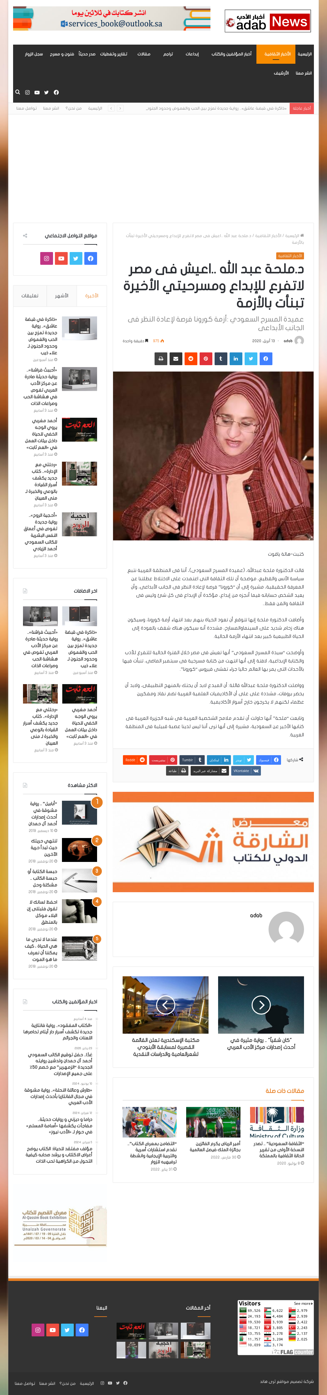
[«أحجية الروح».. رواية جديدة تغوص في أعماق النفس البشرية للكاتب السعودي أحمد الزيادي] (79, 524)
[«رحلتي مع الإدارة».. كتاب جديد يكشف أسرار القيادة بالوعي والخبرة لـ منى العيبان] (79, 474)
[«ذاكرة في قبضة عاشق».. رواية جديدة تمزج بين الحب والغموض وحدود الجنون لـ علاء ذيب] (79, 328)
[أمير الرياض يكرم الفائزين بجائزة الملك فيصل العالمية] (213, 1122)
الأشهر (61, 295)
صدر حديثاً (87, 54)
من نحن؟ (73, 108)
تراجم (168, 54)
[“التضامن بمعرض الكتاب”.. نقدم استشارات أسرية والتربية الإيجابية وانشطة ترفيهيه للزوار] (150, 1122)
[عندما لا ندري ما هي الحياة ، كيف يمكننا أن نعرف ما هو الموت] (79, 948)
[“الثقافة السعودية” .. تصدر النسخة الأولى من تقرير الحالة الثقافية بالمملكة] (277, 1122)
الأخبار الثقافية (277, 54)
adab (288, 341)
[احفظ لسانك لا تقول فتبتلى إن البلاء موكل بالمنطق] (79, 911)
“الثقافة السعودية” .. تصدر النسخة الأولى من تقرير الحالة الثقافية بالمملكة (279, 1149)
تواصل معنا (26, 108)
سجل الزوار (34, 54)
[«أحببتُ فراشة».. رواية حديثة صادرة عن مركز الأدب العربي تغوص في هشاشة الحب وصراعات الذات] (79, 379)
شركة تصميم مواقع (295, 1381)
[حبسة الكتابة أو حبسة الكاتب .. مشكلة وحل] (79, 881)
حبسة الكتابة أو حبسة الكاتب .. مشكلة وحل (42, 878)
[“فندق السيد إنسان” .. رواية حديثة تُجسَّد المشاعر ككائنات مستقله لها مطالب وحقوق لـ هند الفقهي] (131, 1350)
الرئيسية (305, 54)
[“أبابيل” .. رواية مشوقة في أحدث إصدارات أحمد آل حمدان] (79, 813)
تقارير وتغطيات (113, 54)
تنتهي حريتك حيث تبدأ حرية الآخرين (44, 848)
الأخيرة (91, 295)
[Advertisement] (163, 168)
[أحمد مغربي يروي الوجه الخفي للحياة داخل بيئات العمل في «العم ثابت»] (79, 430)
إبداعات (192, 54)
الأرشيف (281, 73)
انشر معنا (304, 73)
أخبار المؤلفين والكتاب (231, 54)
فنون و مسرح (62, 54)
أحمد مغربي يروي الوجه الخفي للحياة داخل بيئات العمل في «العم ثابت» (41, 434)
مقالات (143, 54)
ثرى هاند (268, 1381)
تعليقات (29, 295)
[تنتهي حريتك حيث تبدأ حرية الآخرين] (79, 850)
